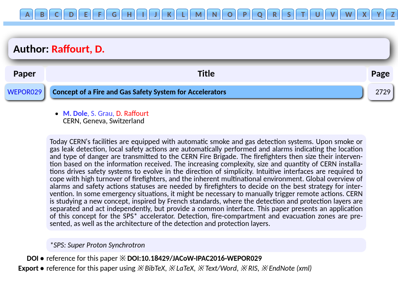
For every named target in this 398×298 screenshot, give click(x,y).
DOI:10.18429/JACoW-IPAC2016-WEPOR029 (194, 258)
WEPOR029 (24, 91)
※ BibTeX (151, 268)
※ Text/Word (217, 268)
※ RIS (249, 268)
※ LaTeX (181, 268)
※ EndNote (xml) (286, 268)
